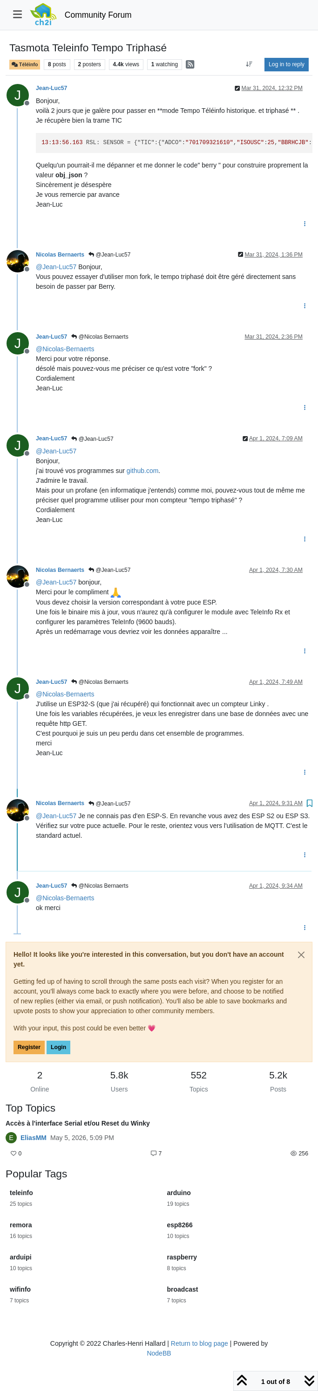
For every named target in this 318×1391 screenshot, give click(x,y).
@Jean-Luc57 (109, 254)
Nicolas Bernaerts (60, 254)
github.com (142, 470)
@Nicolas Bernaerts (99, 337)
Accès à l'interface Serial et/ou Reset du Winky (78, 1123)
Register (29, 1047)
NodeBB (159, 1353)
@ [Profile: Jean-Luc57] (56, 267)
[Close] (301, 954)
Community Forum (98, 15)
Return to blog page (199, 1343)
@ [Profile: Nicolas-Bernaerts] (65, 349)
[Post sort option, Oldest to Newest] (249, 64)
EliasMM (33, 1137)
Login (58, 1047)
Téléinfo (25, 65)
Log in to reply (286, 64)
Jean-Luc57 (51, 88)
